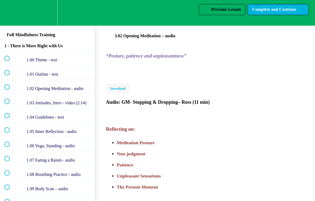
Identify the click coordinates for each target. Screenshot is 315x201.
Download (117, 88)
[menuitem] (47, 13)
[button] (10, 13)
